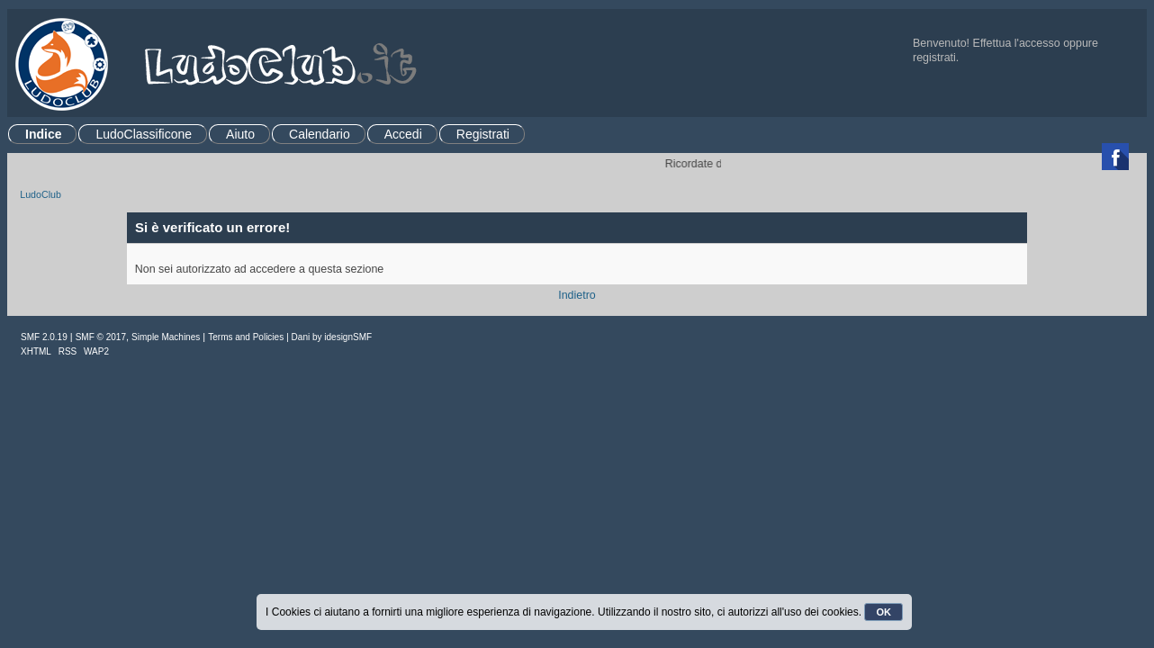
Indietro (577, 295)
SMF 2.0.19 (44, 337)
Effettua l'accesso (1016, 43)
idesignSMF (348, 337)
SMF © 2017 (101, 337)
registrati (934, 57)
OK (883, 612)
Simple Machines (165, 337)
